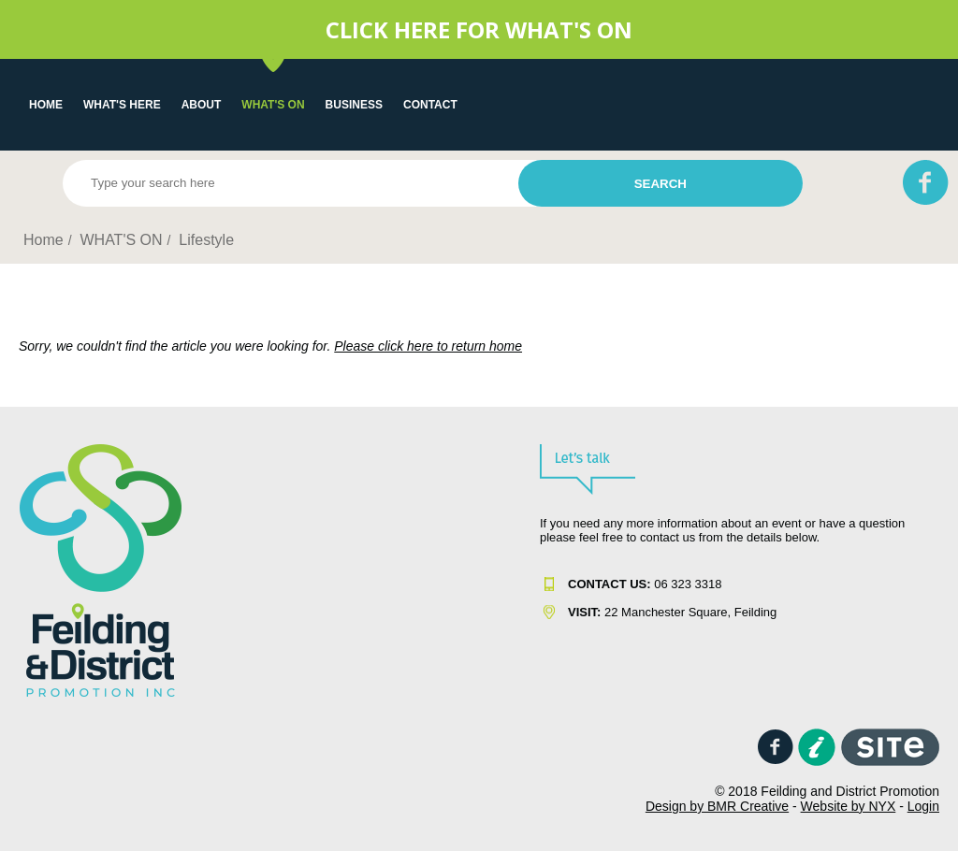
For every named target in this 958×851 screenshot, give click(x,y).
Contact (430, 104)
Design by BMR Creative (717, 806)
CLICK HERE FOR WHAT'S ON (479, 29)
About (201, 104)
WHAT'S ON (272, 104)
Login (923, 806)
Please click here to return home (428, 346)
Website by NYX (848, 806)
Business (354, 104)
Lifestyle (206, 240)
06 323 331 (641, 584)
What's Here (122, 104)
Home (46, 104)
